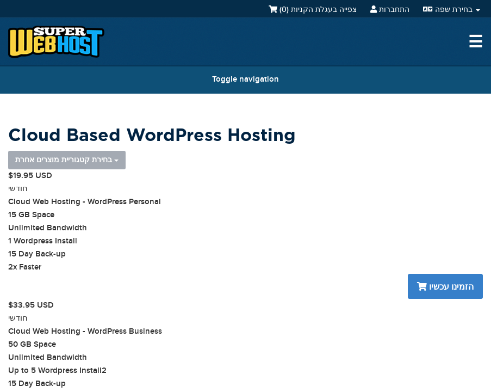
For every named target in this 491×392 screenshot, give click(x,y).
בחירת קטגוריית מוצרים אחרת (67, 159)
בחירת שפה (451, 9)
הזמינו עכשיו (445, 287)
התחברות (389, 9)
